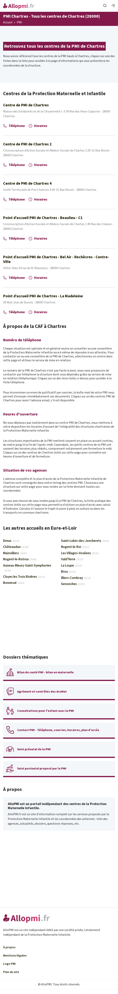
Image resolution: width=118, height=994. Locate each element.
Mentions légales (15, 955)
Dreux (11, 541)
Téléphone (14, 125)
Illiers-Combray (76, 578)
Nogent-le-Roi (75, 547)
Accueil (7, 22)
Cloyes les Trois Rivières (24, 576)
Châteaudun (15, 547)
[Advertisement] (59, 622)
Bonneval (13, 583)
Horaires (38, 125)
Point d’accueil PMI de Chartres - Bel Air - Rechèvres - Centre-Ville (56, 259)
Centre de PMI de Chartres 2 (27, 144)
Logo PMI (9, 964)
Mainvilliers (15, 553)
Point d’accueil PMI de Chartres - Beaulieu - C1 (43, 217)
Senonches (73, 584)
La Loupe (71, 565)
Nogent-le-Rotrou (19, 559)
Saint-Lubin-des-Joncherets (85, 541)
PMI (19, 22)
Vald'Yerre (72, 559)
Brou (68, 571)
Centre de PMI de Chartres (26, 105)
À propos (9, 947)
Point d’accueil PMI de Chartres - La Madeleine (43, 296)
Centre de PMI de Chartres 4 (27, 183)
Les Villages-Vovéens (80, 553)
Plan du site (11, 972)
